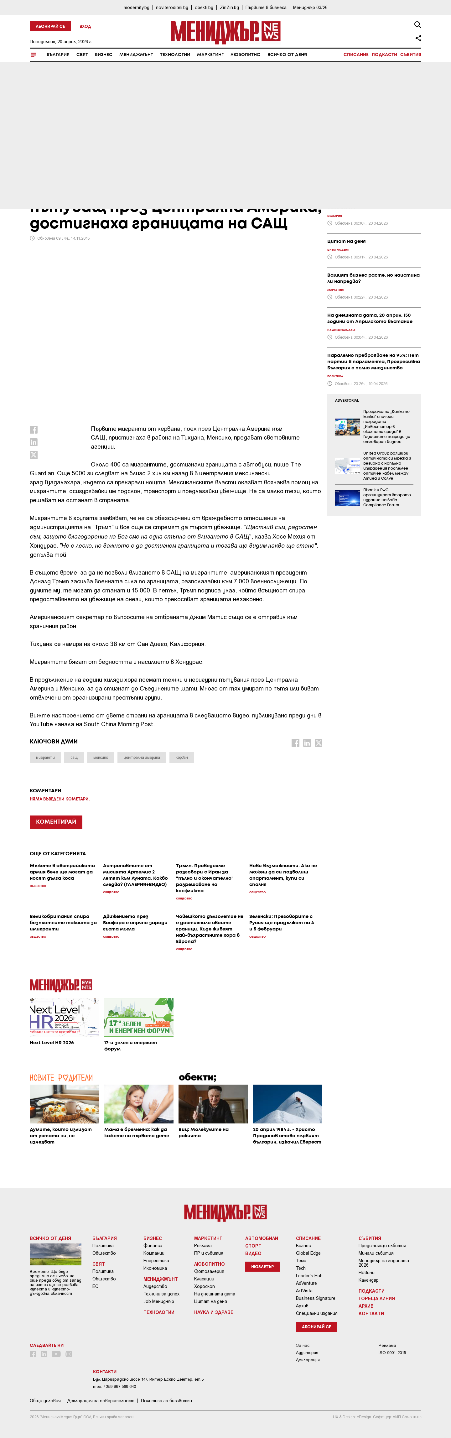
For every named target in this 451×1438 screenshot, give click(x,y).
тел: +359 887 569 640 (114, 1386)
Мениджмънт (136, 55)
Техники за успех (161, 1294)
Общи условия (45, 1401)
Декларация (308, 1360)
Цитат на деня (210, 1301)
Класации (204, 1279)
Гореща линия (377, 1298)
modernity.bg (136, 7)
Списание (356, 55)
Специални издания (317, 1313)
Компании (153, 1253)
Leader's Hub (309, 1276)
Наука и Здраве (213, 1312)
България (58, 55)
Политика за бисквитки (166, 1401)
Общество (104, 1253)
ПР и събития (208, 1253)
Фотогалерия (209, 1271)
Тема (301, 1260)
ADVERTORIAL (347, 400)
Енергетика (156, 1260)
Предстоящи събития (382, 1245)
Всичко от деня (287, 55)
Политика (103, 1245)
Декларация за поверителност (100, 1401)
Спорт (253, 1245)
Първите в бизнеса (266, 7)
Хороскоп (204, 1286)
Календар (369, 1280)
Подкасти (384, 55)
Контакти (371, 1313)
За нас (302, 1345)
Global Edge (308, 1253)
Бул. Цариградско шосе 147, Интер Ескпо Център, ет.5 (148, 1379)
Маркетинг (210, 55)
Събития (410, 55)
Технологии (175, 55)
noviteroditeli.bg (172, 7)
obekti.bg (204, 7)
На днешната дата (214, 1294)
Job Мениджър (158, 1301)
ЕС (95, 1286)
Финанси (152, 1245)
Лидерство (155, 1286)
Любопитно (246, 55)
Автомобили (261, 1238)
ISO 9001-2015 (392, 1353)
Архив (302, 1306)
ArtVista (304, 1291)
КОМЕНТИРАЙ (56, 822)
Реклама (203, 1245)
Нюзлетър (262, 1267)
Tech (301, 1268)
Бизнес (103, 55)
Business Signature (315, 1298)
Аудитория (307, 1353)
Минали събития (376, 1253)
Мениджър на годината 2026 (384, 1262)
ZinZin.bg (229, 7)
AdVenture (306, 1283)
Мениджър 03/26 (310, 7)
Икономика (155, 1268)
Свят (82, 55)
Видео (253, 1253)
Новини (367, 1272)
